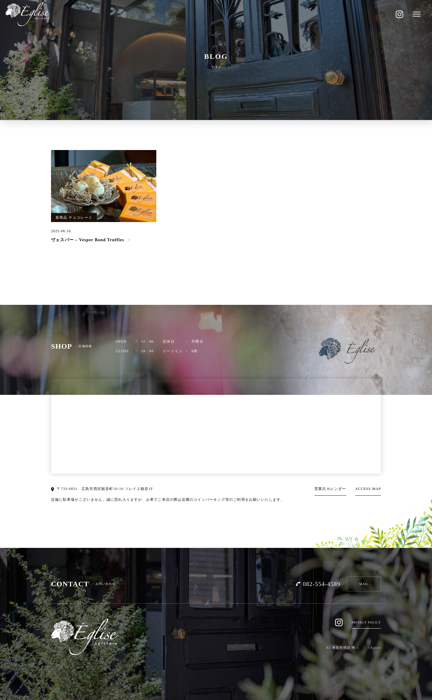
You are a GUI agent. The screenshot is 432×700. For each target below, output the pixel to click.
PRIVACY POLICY (366, 622)
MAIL (363, 584)
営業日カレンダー (330, 489)
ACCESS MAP (368, 489)
